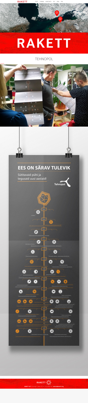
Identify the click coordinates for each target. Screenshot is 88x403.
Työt (36, 1)
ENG (58, 1)
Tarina (42, 1)
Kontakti (48, 1)
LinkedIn (2, 81)
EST (54, 1)
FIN (62, 1)
